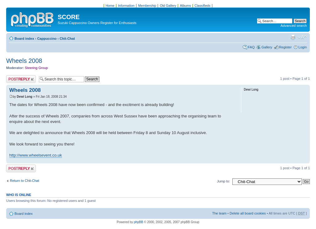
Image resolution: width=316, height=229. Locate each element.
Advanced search (294, 25)
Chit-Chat (67, 38)
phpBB (138, 222)
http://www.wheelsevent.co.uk (35, 155)
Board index (24, 38)
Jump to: (223, 181)
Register (285, 47)
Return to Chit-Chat (24, 180)
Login (302, 47)
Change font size (302, 37)
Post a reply (21, 79)
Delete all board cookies (248, 213)
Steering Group (36, 68)
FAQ (251, 47)
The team (219, 213)
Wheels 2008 (24, 60)
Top (305, 160)
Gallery (266, 47)
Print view (292, 37)
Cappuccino (46, 38)
